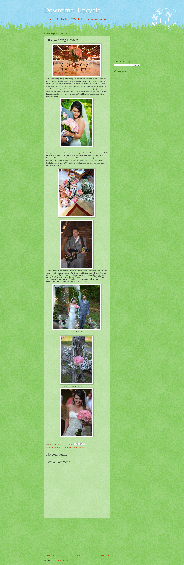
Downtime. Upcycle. (73, 10)
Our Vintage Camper (96, 19)
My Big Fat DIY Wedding (69, 19)
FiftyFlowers (80, 447)
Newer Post (49, 555)
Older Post (105, 555)
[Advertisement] (76, 535)
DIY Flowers (56, 447)
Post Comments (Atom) (60, 560)
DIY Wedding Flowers (68, 447)
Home (49, 19)
